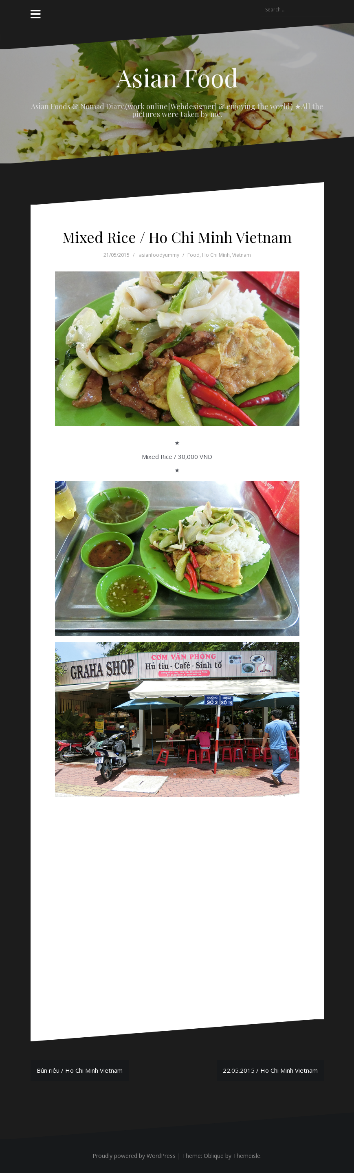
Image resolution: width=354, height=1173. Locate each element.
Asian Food (177, 77)
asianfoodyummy (159, 254)
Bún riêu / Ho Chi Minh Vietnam (80, 1070)
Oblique (214, 1156)
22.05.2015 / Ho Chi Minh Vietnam (270, 1070)
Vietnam (241, 254)
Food (193, 254)
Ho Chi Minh (216, 254)
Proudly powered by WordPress (134, 1156)
